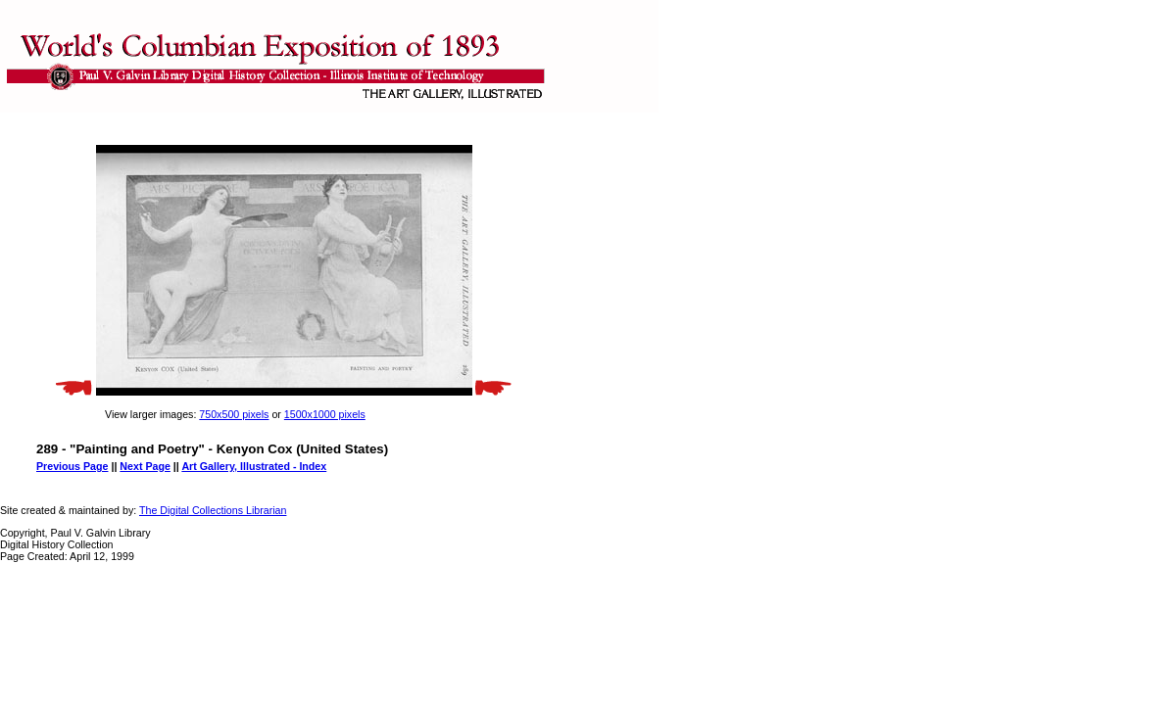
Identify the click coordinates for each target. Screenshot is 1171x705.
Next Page (145, 466)
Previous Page (72, 466)
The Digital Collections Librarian (212, 510)
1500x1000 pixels (325, 414)
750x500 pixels (233, 414)
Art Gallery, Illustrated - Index (253, 466)
